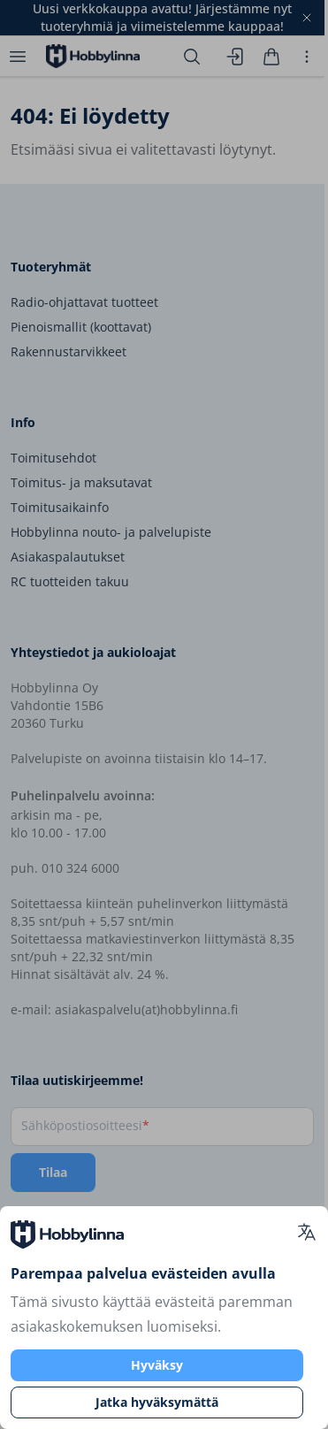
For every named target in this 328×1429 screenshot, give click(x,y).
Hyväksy (157, 1364)
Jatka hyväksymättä (156, 1402)
